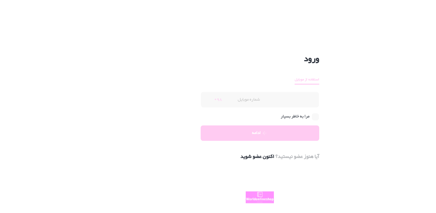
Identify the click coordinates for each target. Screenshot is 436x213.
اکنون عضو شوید (215, 157)
